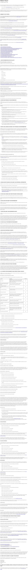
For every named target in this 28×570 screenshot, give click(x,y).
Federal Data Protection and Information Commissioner (19, 244)
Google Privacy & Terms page (5, 191)
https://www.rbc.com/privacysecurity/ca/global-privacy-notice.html (8, 84)
